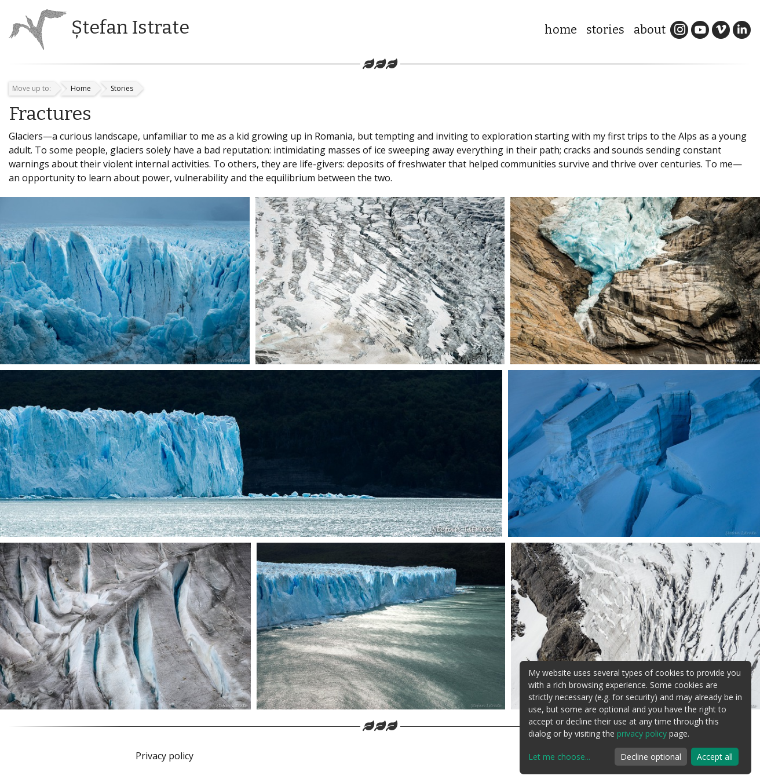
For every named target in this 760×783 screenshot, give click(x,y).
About (650, 29)
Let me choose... (559, 756)
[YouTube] (700, 28)
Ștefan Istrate (130, 27)
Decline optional (650, 756)
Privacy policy (164, 755)
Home (561, 29)
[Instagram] (679, 28)
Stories (605, 29)
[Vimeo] (721, 28)
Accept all (715, 756)
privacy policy (642, 733)
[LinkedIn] (742, 28)
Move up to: (31, 88)
